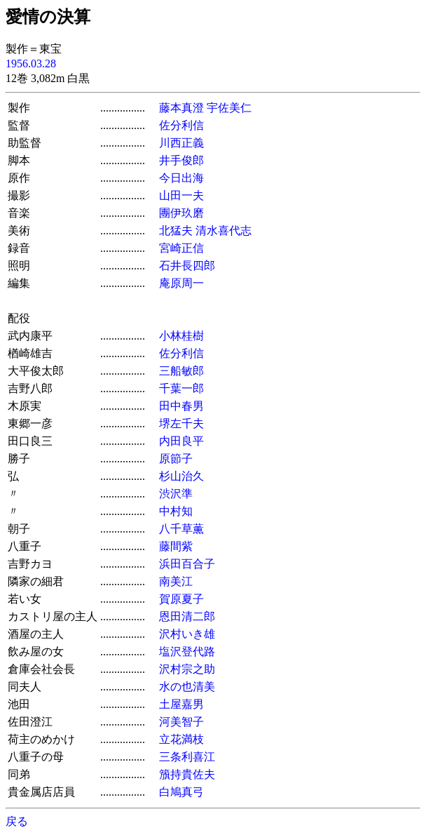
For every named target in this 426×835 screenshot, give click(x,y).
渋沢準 (176, 494)
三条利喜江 (187, 757)
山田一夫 (181, 195)
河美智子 (181, 722)
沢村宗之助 (187, 669)
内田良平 (181, 441)
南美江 (176, 581)
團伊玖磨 (181, 213)
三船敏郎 (181, 371)
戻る (17, 821)
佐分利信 (181, 125)
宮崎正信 (181, 248)
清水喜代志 (223, 230)
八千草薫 (181, 529)
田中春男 (181, 406)
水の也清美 (187, 687)
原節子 (176, 459)
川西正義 (181, 143)
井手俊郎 (181, 160)
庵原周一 (181, 283)
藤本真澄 (181, 108)
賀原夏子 (181, 599)
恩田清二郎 (187, 616)
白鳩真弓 (181, 792)
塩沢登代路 (187, 651)
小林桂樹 (181, 336)
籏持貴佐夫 (187, 774)
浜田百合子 (187, 564)
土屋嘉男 (181, 704)
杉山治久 (181, 476)
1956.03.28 (31, 63)
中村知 (176, 511)
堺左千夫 (181, 423)
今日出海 (181, 178)
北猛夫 (176, 230)
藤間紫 (176, 546)
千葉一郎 (181, 388)
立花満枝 (181, 739)
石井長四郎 (187, 266)
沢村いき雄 (187, 634)
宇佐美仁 (229, 108)
